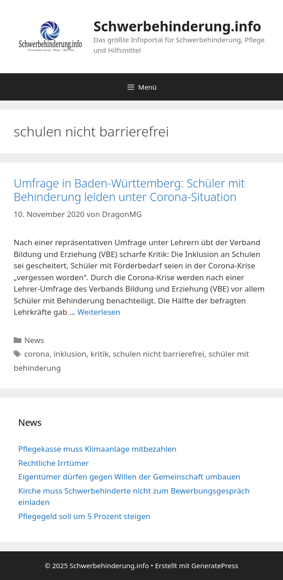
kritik (100, 353)
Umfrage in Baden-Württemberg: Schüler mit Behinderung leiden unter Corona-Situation (129, 189)
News (34, 340)
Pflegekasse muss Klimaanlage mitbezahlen (97, 449)
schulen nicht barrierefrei (158, 353)
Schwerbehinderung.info (178, 26)
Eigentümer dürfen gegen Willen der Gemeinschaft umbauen (129, 476)
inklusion (70, 353)
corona (36, 353)
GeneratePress (215, 565)
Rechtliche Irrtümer (53, 463)
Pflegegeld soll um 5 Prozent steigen (84, 516)
